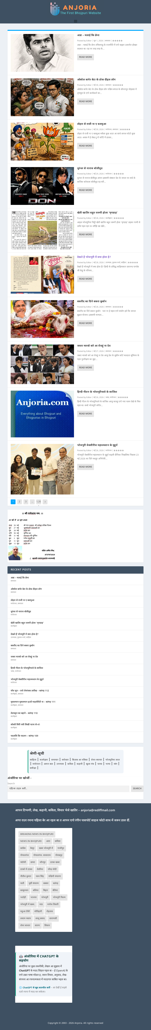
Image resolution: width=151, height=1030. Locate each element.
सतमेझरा (109, 218)
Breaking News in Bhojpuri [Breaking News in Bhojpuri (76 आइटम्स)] (36, 834)
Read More (85, 57)
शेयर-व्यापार (97, 759)
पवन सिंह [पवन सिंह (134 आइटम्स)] (40, 876)
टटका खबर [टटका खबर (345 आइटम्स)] (55, 862)
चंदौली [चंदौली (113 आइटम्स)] (23, 862)
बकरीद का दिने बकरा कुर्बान (92, 301)
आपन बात (48, 764)
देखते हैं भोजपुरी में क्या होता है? (94, 257)
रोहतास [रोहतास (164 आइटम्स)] (49, 911)
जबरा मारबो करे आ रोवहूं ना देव (94, 346)
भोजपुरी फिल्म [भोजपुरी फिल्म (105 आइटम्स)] (59, 897)
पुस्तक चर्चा (116, 262)
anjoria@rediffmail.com (98, 811)
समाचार (107, 41)
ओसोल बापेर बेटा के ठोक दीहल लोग (96, 80)
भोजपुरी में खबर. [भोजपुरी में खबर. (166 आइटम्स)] (27, 904)
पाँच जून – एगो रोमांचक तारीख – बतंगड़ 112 (30, 690)
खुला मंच (90, 764)
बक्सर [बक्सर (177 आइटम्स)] (45, 883)
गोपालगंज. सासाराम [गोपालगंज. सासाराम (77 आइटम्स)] (42, 855)
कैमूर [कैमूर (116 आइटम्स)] (32, 848)
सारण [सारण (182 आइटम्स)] (37, 925)
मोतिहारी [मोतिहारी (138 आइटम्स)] (38, 911)
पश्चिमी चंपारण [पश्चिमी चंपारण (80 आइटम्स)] (54, 876)
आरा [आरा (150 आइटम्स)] (48, 841)
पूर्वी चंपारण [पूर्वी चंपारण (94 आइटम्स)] (34, 883)
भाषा (107, 397)
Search (11, 783)
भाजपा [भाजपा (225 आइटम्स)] (34, 897)
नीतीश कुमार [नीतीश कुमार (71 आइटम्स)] (25, 876)
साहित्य (123, 262)
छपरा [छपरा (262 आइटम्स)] (33, 862)
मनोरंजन (109, 129)
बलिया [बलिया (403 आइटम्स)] (36, 890)
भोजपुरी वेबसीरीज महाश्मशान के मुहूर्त (97, 445)
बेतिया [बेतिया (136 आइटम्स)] (55, 890)
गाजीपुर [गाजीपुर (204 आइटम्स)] (61, 848)
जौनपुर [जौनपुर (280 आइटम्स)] (43, 862)
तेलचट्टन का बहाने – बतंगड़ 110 (24, 713)
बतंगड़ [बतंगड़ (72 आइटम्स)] (55, 883)
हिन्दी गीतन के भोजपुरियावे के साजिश (97, 392)
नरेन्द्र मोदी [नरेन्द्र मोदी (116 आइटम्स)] (52, 869)
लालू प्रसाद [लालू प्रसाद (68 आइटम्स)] (40, 918)
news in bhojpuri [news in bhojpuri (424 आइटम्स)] (31, 841)
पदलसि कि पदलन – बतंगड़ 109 (24, 736)
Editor (89, 41)
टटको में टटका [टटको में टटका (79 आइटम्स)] (26, 869)
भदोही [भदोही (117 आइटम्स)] (23, 897)
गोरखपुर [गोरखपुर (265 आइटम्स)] (58, 855)
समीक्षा (33, 768)
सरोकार (66, 759)
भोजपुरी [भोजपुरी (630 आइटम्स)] (44, 897)
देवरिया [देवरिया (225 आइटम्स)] (40, 869)
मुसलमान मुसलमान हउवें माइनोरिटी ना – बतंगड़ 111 (33, 702)
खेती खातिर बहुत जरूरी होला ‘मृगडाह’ (97, 213)
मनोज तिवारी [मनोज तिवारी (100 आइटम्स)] (52, 904)
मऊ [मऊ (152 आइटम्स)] (41, 904)
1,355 (38, 504)
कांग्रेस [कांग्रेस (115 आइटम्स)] (23, 848)
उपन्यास (108, 262)
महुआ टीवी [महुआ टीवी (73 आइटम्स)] (25, 911)
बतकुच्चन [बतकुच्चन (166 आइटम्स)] (24, 890)
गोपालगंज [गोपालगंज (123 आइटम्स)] (24, 855)
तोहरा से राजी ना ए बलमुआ (91, 124)
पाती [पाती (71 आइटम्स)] (22, 883)
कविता (70, 764)
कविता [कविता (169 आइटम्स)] (57, 841)
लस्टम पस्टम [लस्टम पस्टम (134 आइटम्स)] (25, 918)
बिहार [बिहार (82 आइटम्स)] (45, 890)
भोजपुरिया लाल (112, 759)
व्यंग (116, 764)
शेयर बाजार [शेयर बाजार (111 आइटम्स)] (25, 925)
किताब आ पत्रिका (80, 759)
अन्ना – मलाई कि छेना (88, 35)
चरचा (100, 764)
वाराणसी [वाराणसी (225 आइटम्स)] (53, 918)
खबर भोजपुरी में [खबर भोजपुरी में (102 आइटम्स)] (46, 848)
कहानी (80, 764)
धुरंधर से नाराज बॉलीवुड (90, 168)
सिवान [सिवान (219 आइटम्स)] (47, 925)
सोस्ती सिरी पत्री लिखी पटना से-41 (25, 724)
